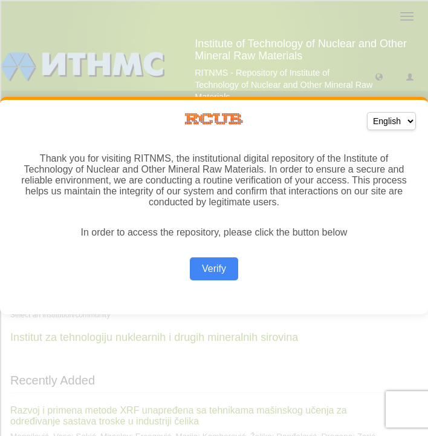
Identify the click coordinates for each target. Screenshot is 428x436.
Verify (214, 268)
